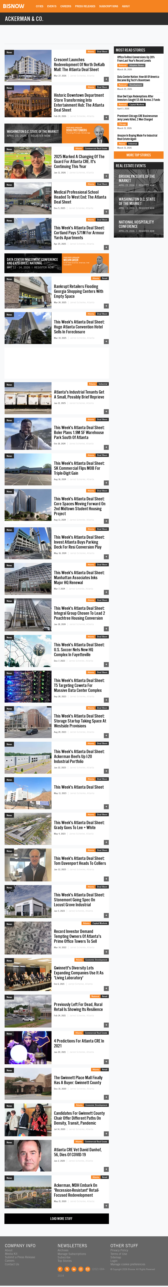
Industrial (103, 384)
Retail (104, 278)
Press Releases (85, 6)
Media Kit (11, 1253)
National (95, 996)
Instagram (80, 1269)
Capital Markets (100, 923)
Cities (40, 6)
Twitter (67, 1269)
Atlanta (91, 51)
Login (113, 1260)
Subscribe (64, 1257)
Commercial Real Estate (96, 148)
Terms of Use (118, 1253)
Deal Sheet (102, 51)
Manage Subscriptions (72, 1253)
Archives (63, 1250)
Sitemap (115, 1257)
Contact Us (12, 1264)
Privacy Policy (119, 1250)
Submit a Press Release (20, 1257)
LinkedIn (73, 1269)
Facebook (60, 1269)
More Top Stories (138, 155)
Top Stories (65, 1260)
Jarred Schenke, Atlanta (82, 75)
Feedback (87, 1269)
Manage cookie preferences (127, 1264)
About (126, 6)
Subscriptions (109, 6)
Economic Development (96, 959)
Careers (66, 6)
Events (52, 6)
